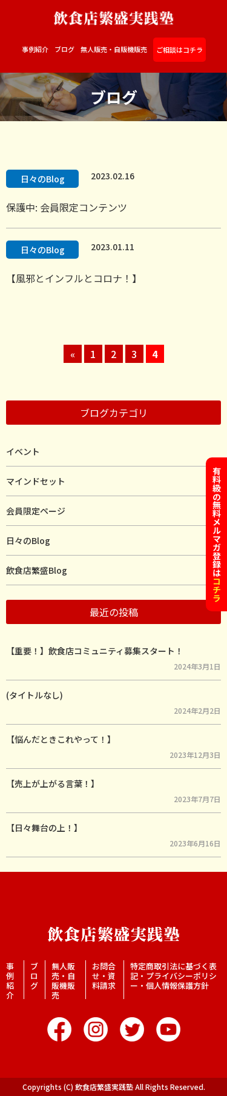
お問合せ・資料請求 (104, 975)
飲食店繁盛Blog (36, 570)
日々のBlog (43, 179)
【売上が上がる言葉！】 (52, 783)
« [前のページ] (72, 354)
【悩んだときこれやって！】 (61, 739)
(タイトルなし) (34, 695)
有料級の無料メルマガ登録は (217, 534)
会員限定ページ (35, 511)
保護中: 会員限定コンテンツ (66, 207)
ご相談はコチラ (179, 50)
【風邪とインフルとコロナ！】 (74, 278)
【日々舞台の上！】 (44, 828)
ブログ (64, 49)
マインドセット (35, 481)
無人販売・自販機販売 (114, 49)
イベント (23, 451)
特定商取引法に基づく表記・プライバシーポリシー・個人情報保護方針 (173, 975)
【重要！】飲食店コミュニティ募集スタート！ (94, 651)
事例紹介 (35, 49)
